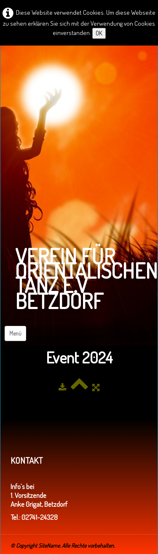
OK (99, 33)
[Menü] (15, 333)
